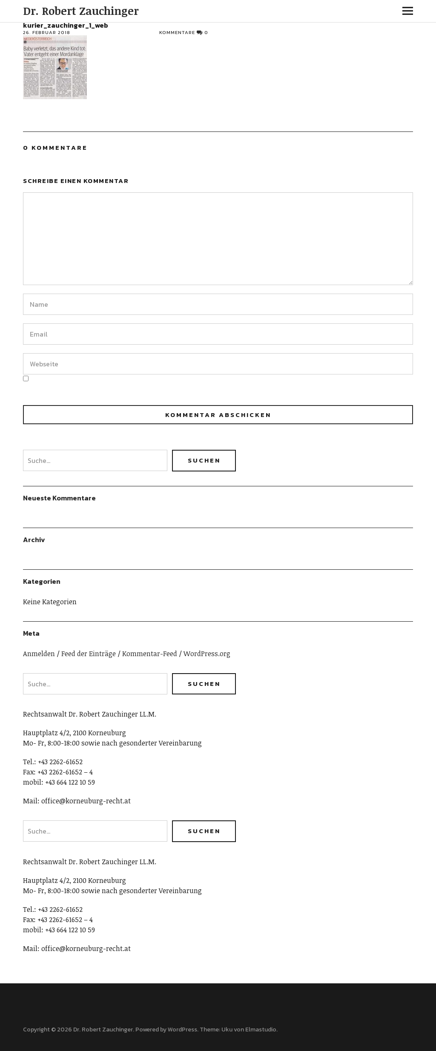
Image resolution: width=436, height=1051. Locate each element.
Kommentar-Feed (149, 653)
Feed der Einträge (88, 653)
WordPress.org (207, 653)
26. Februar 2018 (46, 32)
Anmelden (39, 653)
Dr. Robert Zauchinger (81, 10)
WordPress (182, 1029)
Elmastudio (260, 1029)
